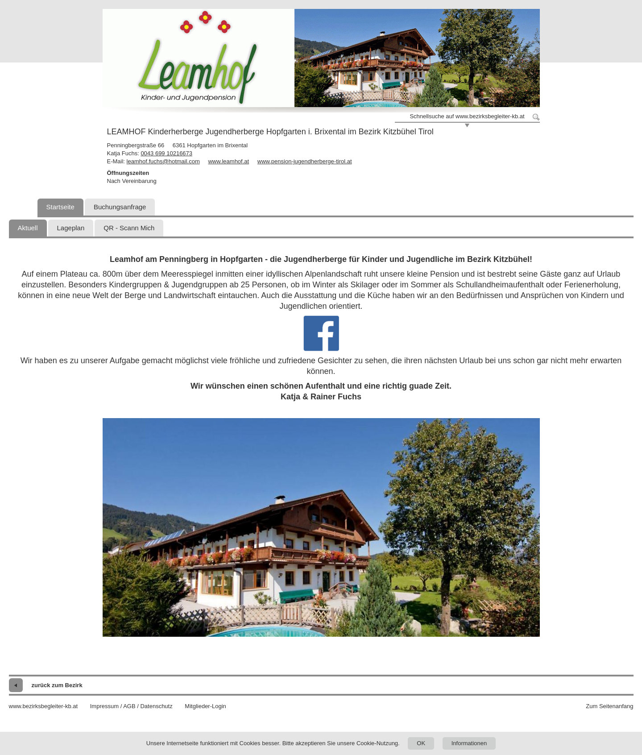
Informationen (469, 743)
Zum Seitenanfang (609, 706)
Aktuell (28, 228)
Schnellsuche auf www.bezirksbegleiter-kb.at (467, 116)
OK (421, 743)
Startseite (60, 207)
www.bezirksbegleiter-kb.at (43, 706)
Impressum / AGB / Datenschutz (131, 706)
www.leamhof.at (228, 161)
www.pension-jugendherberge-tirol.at (304, 161)
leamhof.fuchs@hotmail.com (163, 161)
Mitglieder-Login (205, 706)
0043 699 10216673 (166, 153)
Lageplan (71, 228)
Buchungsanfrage (120, 207)
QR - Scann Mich (129, 228)
